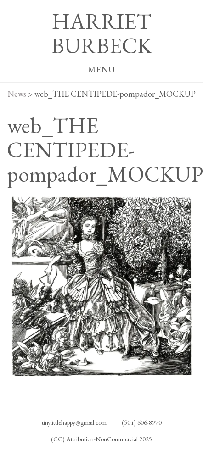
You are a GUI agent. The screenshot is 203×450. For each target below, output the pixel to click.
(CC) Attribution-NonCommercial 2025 (101, 439)
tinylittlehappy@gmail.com (74, 422)
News (16, 94)
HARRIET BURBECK (101, 33)
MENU (101, 69)
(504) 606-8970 (142, 422)
